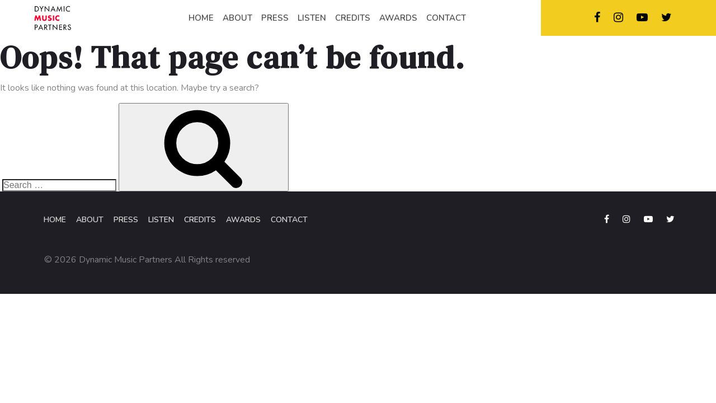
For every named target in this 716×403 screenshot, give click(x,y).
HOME (201, 18)
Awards (243, 219)
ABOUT (237, 18)
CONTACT (446, 18)
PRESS (275, 18)
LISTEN (312, 18)
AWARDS (398, 18)
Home (55, 219)
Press (126, 219)
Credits (200, 219)
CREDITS (352, 18)
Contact (289, 219)
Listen (161, 219)
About (89, 219)
